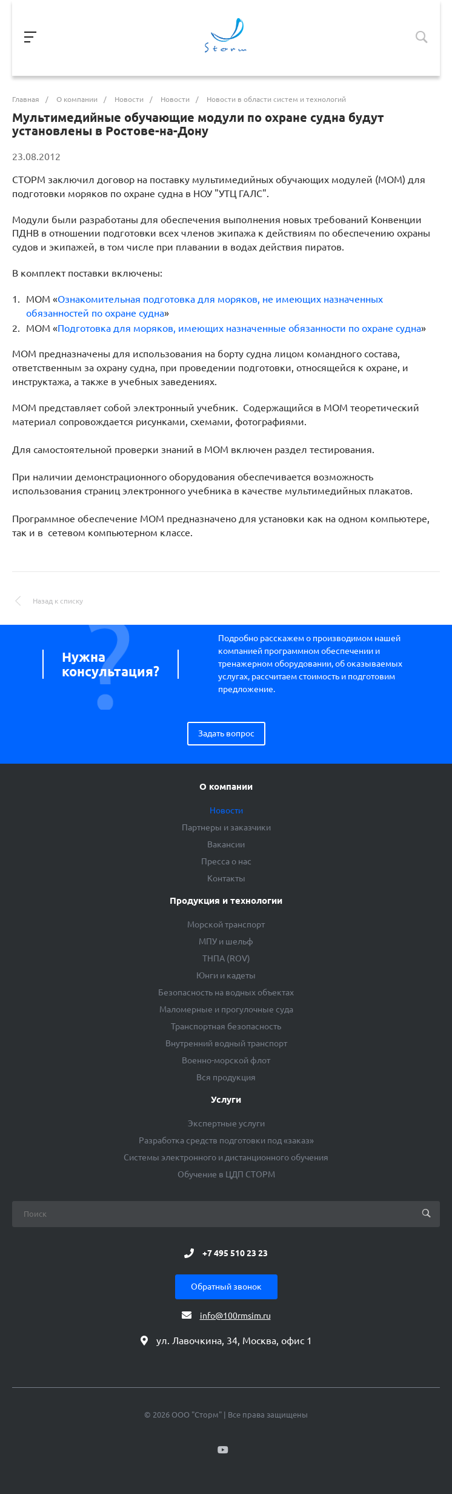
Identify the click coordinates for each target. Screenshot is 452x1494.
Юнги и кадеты (226, 975)
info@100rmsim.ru (235, 1316)
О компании (226, 787)
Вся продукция (226, 1077)
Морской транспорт (226, 924)
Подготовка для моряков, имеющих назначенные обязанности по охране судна (239, 328)
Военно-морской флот (226, 1060)
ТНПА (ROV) (226, 958)
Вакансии (226, 844)
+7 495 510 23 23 (235, 1253)
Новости (226, 810)
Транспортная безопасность (226, 1026)
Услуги (226, 1100)
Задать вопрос (226, 733)
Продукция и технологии (226, 901)
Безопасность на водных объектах (226, 992)
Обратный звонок (226, 1286)
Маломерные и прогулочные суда (226, 1009)
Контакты (226, 878)
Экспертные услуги (226, 1123)
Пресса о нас (226, 861)
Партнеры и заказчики (226, 827)
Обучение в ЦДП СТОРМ (226, 1174)
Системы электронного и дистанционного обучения (226, 1157)
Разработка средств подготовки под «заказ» (226, 1140)
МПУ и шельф (226, 941)
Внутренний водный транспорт (226, 1043)
